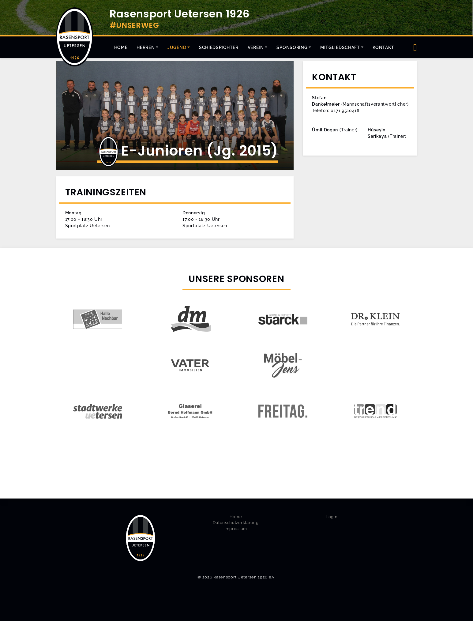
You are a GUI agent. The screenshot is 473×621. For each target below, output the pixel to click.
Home (121, 47)
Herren (146, 47)
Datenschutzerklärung (235, 522)
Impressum (235, 528)
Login (332, 516)
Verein (256, 47)
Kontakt (383, 47)
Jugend (176, 47)
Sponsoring (291, 47)
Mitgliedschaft (340, 47)
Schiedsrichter (218, 47)
